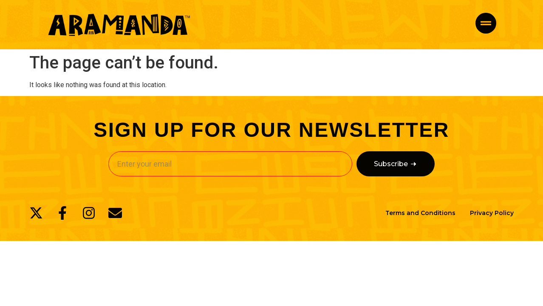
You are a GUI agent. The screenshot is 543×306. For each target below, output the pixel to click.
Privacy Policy (492, 213)
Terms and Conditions (420, 213)
